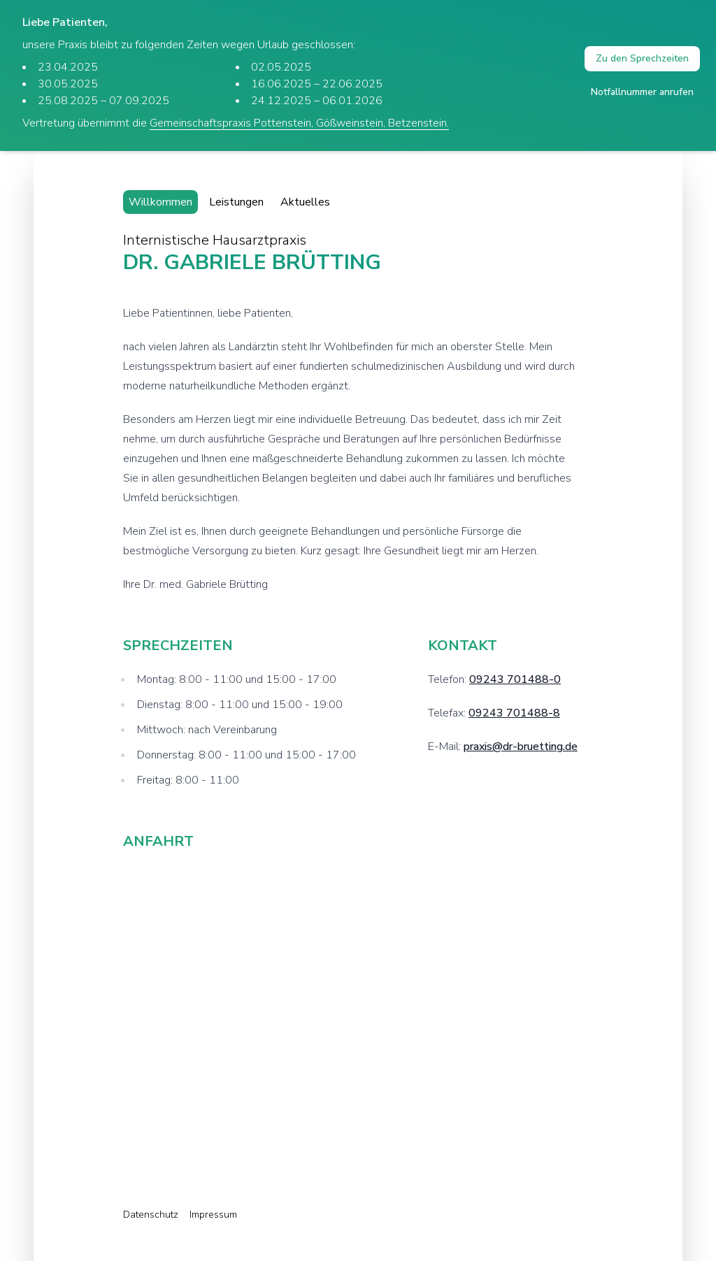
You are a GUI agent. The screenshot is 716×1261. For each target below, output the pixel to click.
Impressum (213, 1214)
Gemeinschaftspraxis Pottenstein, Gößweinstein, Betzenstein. (299, 123)
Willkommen (160, 202)
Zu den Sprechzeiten (642, 58)
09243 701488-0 (515, 679)
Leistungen (236, 202)
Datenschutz (150, 1214)
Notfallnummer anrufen (642, 92)
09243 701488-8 (514, 713)
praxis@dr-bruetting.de (521, 746)
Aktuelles (305, 202)
